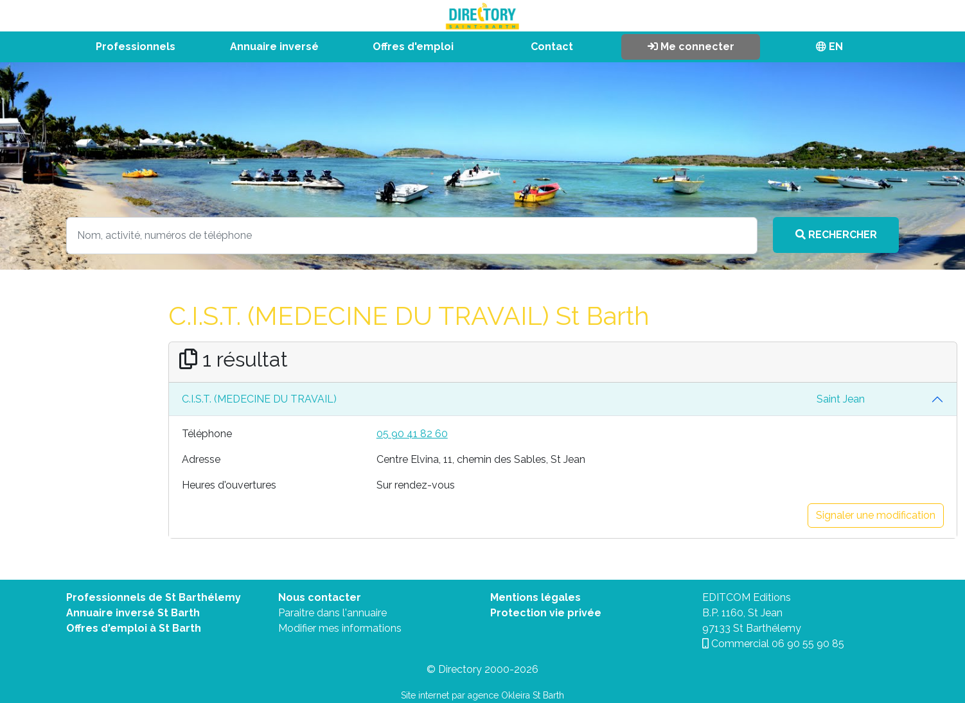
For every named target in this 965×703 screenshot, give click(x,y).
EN (829, 46)
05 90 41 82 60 (412, 434)
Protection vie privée (545, 613)
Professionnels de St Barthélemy (153, 597)
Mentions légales (535, 597)
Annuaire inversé (274, 46)
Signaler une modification (875, 515)
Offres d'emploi (413, 46)
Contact (552, 46)
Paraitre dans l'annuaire (332, 613)
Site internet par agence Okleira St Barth (482, 695)
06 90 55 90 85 (808, 644)
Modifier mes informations (340, 628)
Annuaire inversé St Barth (133, 613)
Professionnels (135, 46)
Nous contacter (319, 597)
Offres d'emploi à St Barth (133, 628)
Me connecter (691, 46)
